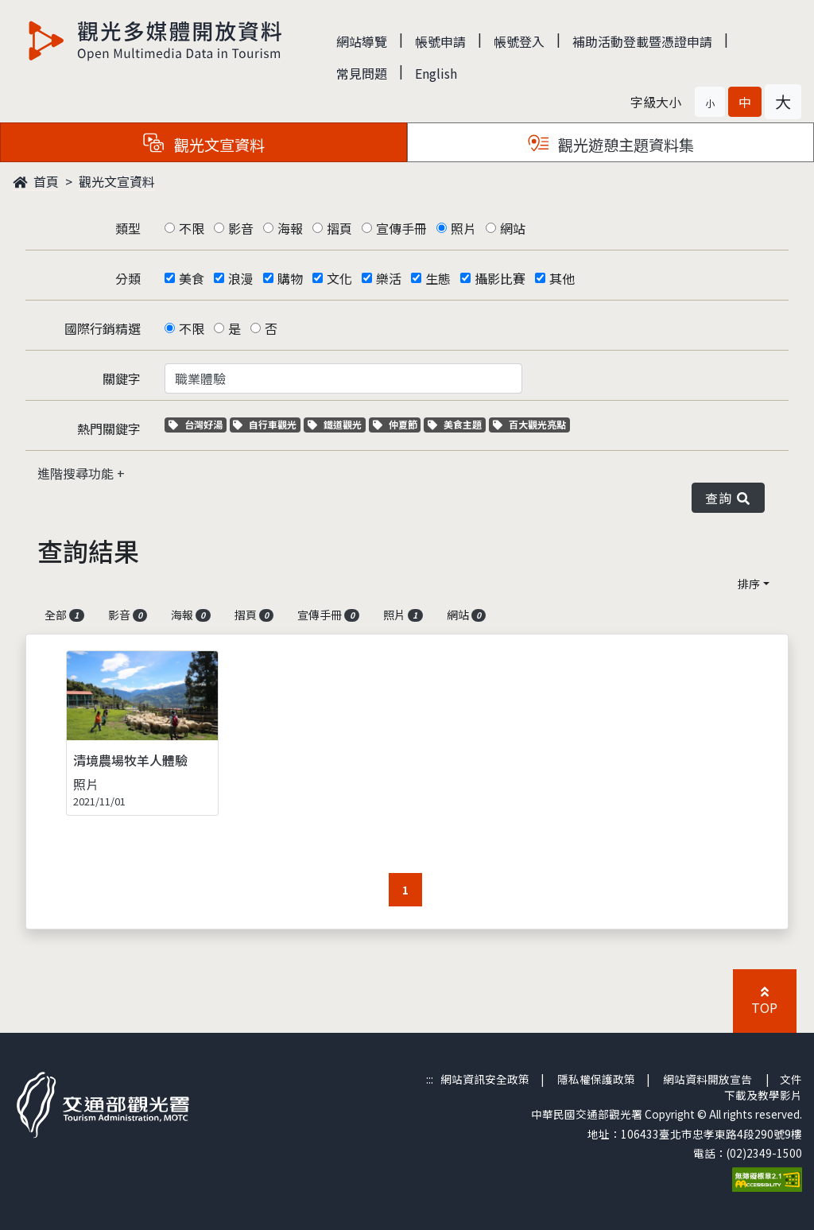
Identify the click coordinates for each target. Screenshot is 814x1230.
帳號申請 (440, 41)
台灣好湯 (198, 424)
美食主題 (457, 424)
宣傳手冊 (401, 228)
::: (429, 1079)
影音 (241, 228)
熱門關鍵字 (109, 428)
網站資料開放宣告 (707, 1079)
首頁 (36, 181)
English (436, 73)
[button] (710, 102)
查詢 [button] (728, 497)
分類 (128, 278)
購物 (290, 278)
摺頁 (339, 228)
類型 (128, 228)
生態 (438, 278)
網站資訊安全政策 (484, 1079)
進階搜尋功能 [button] (77, 473)
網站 (512, 228)
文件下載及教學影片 (763, 1087)
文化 (339, 278)
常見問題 (361, 73)
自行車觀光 (265, 424)
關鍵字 (122, 378)
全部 (64, 615)
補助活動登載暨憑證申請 (642, 41)
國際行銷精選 (102, 328)
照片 (463, 228)
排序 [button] (749, 584)
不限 (191, 228)
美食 (191, 278)
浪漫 (241, 278)
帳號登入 (519, 41)
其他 (562, 278)
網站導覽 (361, 41)
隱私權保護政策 (596, 1079)
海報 (290, 228)
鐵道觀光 (337, 424)
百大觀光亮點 (529, 424)
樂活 (388, 278)
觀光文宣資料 (117, 181)
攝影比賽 (500, 278)
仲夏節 (397, 424)
